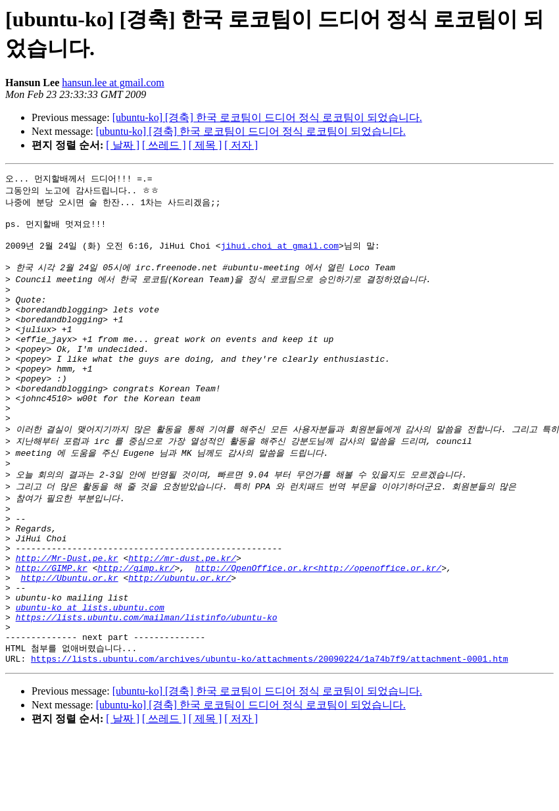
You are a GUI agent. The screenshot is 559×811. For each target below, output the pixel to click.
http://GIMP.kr (51, 625)
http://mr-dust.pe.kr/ (182, 614)
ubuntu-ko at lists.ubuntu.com (90, 673)
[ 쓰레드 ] (164, 145)
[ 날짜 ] (122, 145)
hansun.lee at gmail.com (113, 82)
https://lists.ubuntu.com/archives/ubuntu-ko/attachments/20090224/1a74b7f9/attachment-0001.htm (269, 733)
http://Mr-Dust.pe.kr (67, 614)
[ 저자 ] (241, 145)
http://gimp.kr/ (135, 625)
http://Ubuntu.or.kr (69, 637)
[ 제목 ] (205, 145)
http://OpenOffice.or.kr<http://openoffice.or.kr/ (318, 625)
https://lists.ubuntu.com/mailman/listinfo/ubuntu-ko (147, 685)
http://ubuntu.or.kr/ (179, 637)
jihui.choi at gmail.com (280, 252)
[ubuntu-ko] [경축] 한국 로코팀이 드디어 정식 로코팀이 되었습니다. (267, 117)
